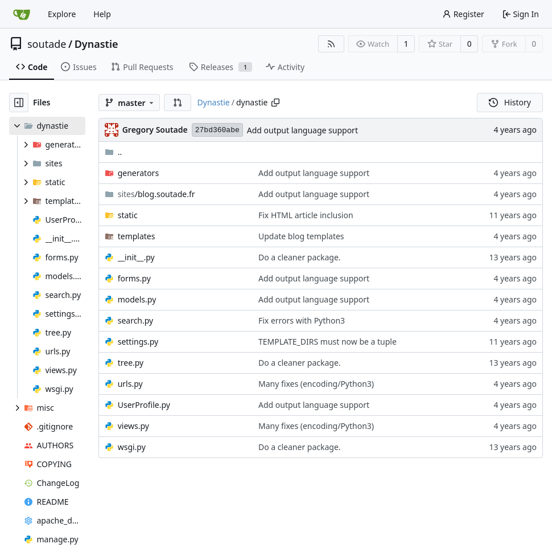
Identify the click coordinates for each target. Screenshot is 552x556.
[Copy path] (275, 103)
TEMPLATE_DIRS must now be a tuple (327, 341)
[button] (177, 102)
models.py (137, 299)
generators (138, 172)
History (510, 102)
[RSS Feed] (331, 43)
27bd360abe (217, 130)
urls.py (130, 383)
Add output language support (302, 130)
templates (136, 236)
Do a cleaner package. (299, 257)
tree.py (131, 362)
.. (113, 151)
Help (102, 14)
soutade (46, 44)
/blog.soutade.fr (156, 194)
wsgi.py (132, 446)
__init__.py (136, 257)
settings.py (138, 341)
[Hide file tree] (18, 102)
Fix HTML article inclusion (305, 215)
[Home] (22, 14)
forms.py (134, 278)
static (128, 215)
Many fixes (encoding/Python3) (316, 383)
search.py (136, 320)
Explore (62, 14)
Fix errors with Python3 (301, 320)
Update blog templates (301, 236)
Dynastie (96, 44)
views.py (133, 425)
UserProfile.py (144, 404)
